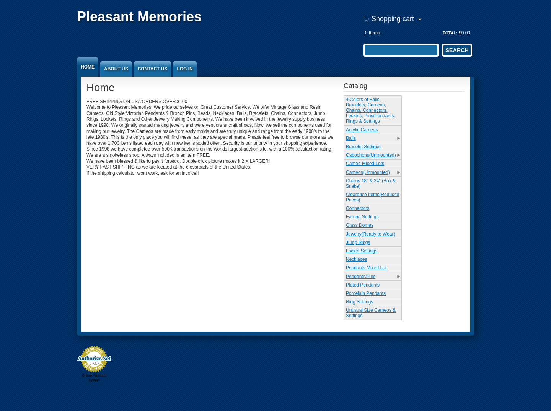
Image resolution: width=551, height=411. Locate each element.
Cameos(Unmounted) (368, 172)
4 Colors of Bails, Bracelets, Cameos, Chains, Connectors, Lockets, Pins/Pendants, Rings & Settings (370, 110)
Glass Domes (359, 225)
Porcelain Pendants (366, 293)
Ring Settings (359, 302)
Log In (184, 69)
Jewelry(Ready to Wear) (370, 234)
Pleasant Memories (139, 17)
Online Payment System (94, 377)
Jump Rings (358, 242)
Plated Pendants (363, 285)
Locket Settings (361, 251)
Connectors (357, 208)
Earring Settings (362, 216)
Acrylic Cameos (362, 130)
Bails (351, 138)
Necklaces (356, 259)
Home (88, 67)
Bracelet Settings (363, 146)
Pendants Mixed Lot (366, 267)
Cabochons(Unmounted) (371, 155)
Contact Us (153, 69)
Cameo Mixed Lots (365, 163)
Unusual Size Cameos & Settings (371, 313)
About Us (116, 69)
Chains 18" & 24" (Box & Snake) (371, 183)
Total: (450, 33)
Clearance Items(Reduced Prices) (372, 197)
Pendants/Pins (360, 276)
